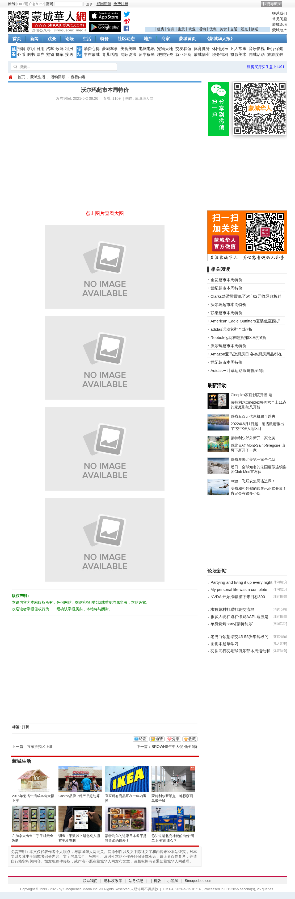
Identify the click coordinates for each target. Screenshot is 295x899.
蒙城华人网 (10, 77)
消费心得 (92, 49)
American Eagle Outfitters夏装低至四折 (245, 321)
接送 (254, 29)
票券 (40, 54)
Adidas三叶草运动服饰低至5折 (237, 370)
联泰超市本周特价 (226, 312)
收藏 (192, 739)
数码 (60, 49)
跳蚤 (52, 38)
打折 (25, 727)
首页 (16, 38)
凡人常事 (238, 49)
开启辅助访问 (285, 3)
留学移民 (147, 54)
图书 (31, 54)
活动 (202, 29)
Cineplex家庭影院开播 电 (251, 395)
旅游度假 (275, 54)
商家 (165, 38)
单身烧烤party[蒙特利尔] (232, 624)
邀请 (159, 739)
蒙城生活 (37, 77)
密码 (49, 4)
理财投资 (165, 54)
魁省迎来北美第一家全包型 (253, 459)
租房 (160, 29)
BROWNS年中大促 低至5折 (174, 746)
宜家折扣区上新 (40, 746)
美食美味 (128, 49)
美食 (223, 29)
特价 (104, 38)
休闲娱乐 (220, 49)
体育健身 (202, 49)
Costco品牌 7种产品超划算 (79, 796)
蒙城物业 (202, 54)
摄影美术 (238, 54)
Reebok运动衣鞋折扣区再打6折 (238, 337)
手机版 (155, 881)
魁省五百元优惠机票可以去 (253, 416)
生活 (87, 38)
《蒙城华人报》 (220, 38)
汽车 (50, 49)
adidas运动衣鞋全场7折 (231, 329)
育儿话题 (110, 54)
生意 (181, 29)
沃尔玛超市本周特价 (228, 304)
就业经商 (183, 54)
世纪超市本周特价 (226, 288)
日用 (40, 49)
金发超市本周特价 (226, 279)
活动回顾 (57, 77)
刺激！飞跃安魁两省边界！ (253, 481)
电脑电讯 (147, 49)
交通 (234, 29)
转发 (142, 739)
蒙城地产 (279, 30)
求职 (31, 49)
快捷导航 (270, 4)
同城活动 (257, 54)
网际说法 (128, 54)
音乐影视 (257, 49)
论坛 (69, 38)
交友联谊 (183, 49)
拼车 (60, 54)
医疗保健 (275, 49)
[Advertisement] (207, 19)
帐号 (11, 4)
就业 (192, 29)
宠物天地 (165, 49)
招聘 (21, 49)
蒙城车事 (110, 49)
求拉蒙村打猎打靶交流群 (232, 609)
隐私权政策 (113, 881)
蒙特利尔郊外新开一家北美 (253, 438)
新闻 (34, 38)
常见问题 (279, 19)
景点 (244, 29)
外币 (21, 54)
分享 (175, 739)
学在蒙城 (92, 54)
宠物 (50, 54)
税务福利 (220, 54)
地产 (148, 38)
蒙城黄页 (187, 38)
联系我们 (279, 13)
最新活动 (216, 385)
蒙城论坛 (279, 24)
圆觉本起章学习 (224, 643)
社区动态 (126, 38)
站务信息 (136, 881)
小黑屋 (172, 881)
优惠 (213, 29)
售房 (171, 29)
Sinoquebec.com (198, 881)
